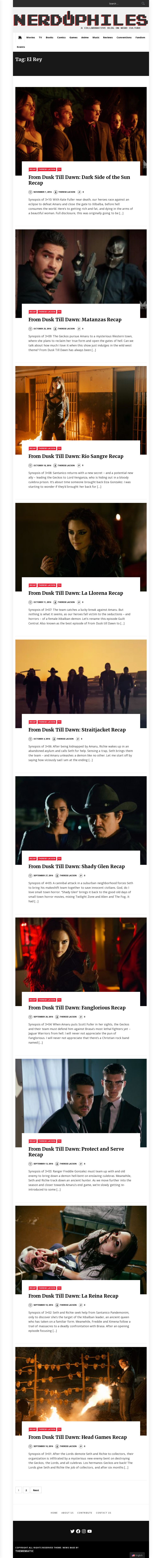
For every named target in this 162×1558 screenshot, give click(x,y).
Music (96, 37)
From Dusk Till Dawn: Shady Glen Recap (76, 866)
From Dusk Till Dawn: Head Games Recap (77, 1437)
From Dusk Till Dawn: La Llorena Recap (75, 593)
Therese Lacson (46, 169)
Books (49, 37)
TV (40, 37)
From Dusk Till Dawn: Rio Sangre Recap (75, 456)
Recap (33, 169)
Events (21, 46)
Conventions (124, 37)
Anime (85, 37)
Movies (30, 37)
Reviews (108, 37)
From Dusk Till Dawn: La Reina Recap (73, 1296)
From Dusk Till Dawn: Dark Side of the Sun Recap (79, 180)
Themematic (24, 1551)
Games (73, 37)
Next (36, 1490)
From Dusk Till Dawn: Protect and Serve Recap (76, 1152)
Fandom (140, 37)
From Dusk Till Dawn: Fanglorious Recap (77, 1008)
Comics (61, 37)
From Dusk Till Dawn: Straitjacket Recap (77, 730)
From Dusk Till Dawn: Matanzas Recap (75, 320)
